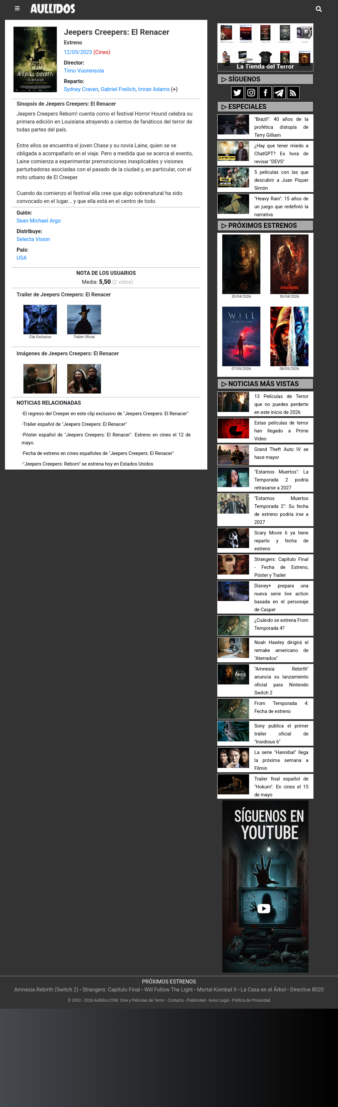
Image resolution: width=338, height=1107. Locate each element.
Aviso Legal (219, 1000)
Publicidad (196, 1000)
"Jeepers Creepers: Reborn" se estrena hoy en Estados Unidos (88, 464)
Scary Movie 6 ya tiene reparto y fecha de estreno (281, 541)
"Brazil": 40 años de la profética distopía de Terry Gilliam (281, 127)
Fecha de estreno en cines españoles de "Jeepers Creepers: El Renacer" (98, 453)
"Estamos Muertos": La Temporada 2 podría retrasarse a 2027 (281, 480)
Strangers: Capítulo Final (111, 989)
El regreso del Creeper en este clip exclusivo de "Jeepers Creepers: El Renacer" (105, 414)
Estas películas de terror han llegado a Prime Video (281, 431)
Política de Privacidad (251, 1000)
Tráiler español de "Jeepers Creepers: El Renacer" (75, 424)
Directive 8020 (307, 989)
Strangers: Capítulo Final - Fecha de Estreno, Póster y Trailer (281, 567)
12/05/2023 (78, 52)
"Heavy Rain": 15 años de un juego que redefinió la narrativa (281, 207)
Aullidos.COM (106, 1000)
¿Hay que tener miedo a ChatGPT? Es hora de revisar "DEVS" (281, 154)
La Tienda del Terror (265, 66)
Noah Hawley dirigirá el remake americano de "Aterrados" (281, 650)
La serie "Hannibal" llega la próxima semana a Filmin (281, 760)
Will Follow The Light (168, 989)
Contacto (176, 1000)
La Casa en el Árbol (263, 989)
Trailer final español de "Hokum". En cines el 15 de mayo (281, 787)
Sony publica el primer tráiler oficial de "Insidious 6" (281, 734)
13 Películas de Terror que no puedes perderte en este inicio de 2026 (281, 404)
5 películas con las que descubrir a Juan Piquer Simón (281, 180)
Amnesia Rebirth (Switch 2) (46, 989)
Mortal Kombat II (217, 989)
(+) (174, 89)
